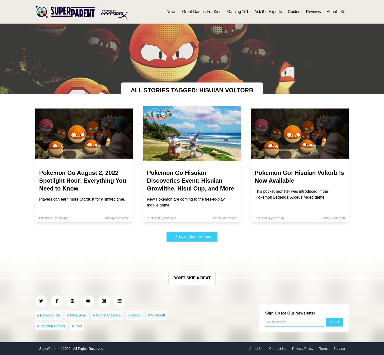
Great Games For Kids (201, 12)
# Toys (77, 326)
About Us (256, 349)
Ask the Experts (268, 12)
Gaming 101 (238, 12)
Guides (294, 12)
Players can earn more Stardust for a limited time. (82, 199)
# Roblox (134, 315)
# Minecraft (156, 315)
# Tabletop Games (51, 326)
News (171, 12)
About (332, 12)
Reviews (313, 12)
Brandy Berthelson (117, 218)
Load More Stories (192, 236)
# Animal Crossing (106, 315)
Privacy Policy (302, 349)
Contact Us (277, 349)
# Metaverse (76, 315)
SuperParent (49, 349)
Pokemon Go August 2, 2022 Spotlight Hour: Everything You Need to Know (82, 180)
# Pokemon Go (48, 315)
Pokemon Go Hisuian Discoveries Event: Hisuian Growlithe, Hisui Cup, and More (190, 180)
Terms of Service (332, 349)
